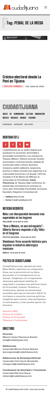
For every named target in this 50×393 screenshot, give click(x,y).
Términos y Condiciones (15, 320)
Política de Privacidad (14, 317)
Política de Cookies (12, 314)
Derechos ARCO (10, 311)
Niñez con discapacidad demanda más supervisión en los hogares (23, 215)
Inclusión (7, 222)
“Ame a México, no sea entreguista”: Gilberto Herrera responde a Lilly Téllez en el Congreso (24, 229)
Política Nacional (11, 237)
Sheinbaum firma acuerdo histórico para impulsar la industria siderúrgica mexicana (25, 245)
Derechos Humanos (13, 86)
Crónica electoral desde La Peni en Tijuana (22, 79)
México (6, 253)
